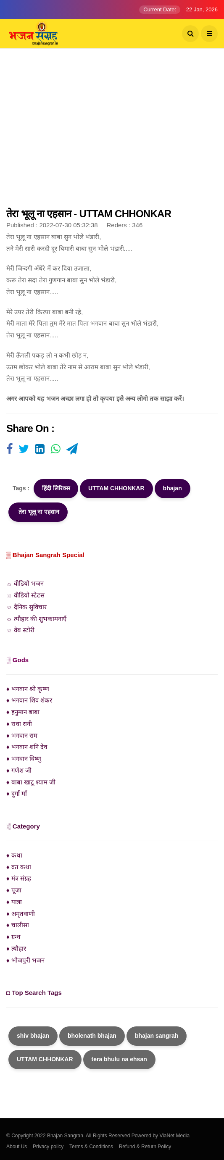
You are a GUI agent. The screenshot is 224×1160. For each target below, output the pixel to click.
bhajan (172, 488)
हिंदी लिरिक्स (56, 488)
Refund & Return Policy (145, 1146)
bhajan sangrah (156, 1035)
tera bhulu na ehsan (119, 1059)
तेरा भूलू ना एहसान (38, 511)
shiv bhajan (33, 1035)
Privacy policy (48, 1146)
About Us (16, 1146)
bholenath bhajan (92, 1035)
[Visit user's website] (9, 449)
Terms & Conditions (91, 1146)
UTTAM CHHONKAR (116, 488)
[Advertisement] (112, 132)
